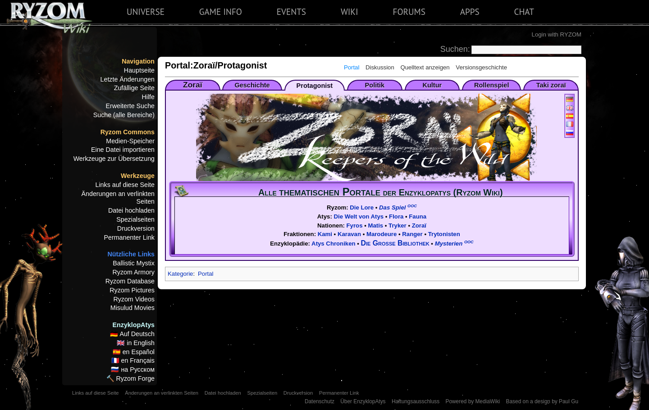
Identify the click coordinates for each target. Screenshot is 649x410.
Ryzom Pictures (132, 290)
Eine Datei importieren (123, 149)
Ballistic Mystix (134, 263)
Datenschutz (319, 401)
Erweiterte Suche (130, 105)
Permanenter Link (129, 237)
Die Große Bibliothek (395, 243)
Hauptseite (139, 70)
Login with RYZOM (556, 34)
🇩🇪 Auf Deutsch (132, 333)
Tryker (397, 225)
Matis (375, 225)
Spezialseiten (135, 219)
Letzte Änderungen (128, 79)
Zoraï (419, 225)
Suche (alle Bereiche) (124, 114)
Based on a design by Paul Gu (542, 401)
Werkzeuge (138, 175)
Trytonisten (444, 234)
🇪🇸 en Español (134, 351)
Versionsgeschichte (481, 67)
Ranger (412, 234)
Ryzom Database (130, 281)
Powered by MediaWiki (472, 401)
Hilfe (148, 96)
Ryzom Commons (128, 132)
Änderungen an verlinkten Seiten (118, 197)
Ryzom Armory (134, 272)
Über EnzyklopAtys (362, 401)
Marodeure (381, 234)
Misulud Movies (132, 307)
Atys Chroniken (333, 243)
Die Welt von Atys (359, 216)
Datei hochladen (131, 210)
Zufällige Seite (134, 87)
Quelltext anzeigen (424, 67)
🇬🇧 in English (136, 342)
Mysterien (454, 243)
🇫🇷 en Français (133, 360)
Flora (396, 216)
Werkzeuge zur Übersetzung (114, 158)
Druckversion (136, 228)
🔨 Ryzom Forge (130, 378)
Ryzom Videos (134, 299)
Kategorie (180, 273)
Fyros (355, 225)
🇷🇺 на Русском (133, 369)
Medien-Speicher (130, 141)
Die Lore (362, 207)
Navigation (138, 61)
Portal (351, 67)
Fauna (417, 216)
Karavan (349, 234)
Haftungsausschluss (415, 401)
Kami (325, 234)
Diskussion (380, 67)
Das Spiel (398, 207)
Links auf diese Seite (125, 184)
